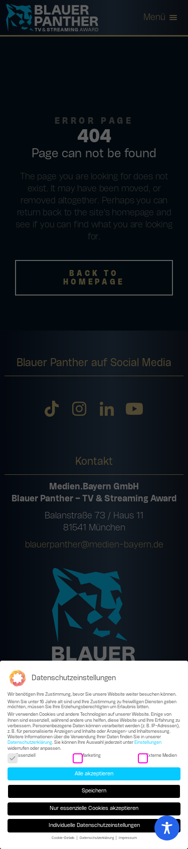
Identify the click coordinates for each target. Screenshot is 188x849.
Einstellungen (147, 743)
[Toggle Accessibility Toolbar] (166, 827)
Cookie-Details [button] (64, 838)
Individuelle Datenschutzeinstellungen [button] (94, 825)
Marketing (87, 756)
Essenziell (22, 756)
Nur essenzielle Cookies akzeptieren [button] (94, 809)
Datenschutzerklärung (30, 743)
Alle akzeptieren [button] (94, 774)
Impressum (128, 838)
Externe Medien (157, 756)
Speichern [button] (94, 791)
